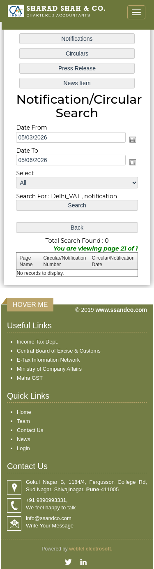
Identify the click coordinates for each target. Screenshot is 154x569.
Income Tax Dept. (37, 342)
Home (24, 412)
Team (23, 421)
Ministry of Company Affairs (49, 369)
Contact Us (30, 430)
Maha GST (30, 378)
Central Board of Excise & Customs (59, 351)
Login (23, 448)
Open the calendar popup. (131, 139)
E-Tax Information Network (48, 360)
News (23, 439)
